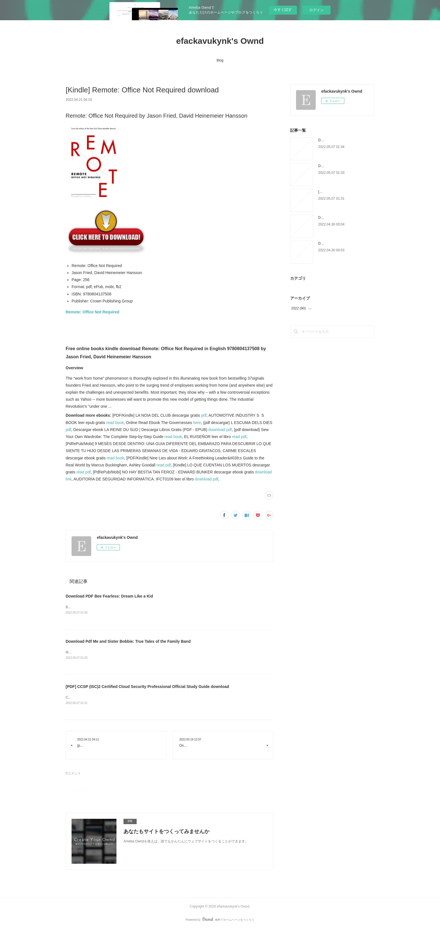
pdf (204, 415)
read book (115, 422)
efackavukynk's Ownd (220, 40)
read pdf (239, 436)
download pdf (220, 429)
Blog (220, 60)
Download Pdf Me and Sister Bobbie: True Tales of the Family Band (128, 641)
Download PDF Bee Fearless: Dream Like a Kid (109, 596)
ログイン (316, 10)
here (197, 422)
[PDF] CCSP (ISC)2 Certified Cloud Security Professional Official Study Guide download (147, 687)
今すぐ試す (283, 10)
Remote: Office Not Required (92, 312)
